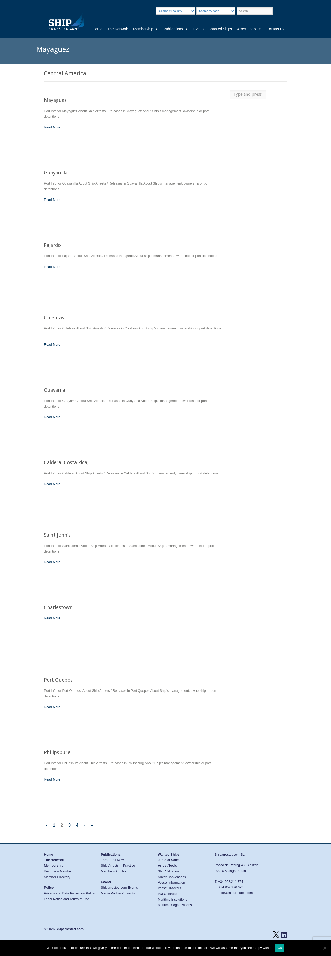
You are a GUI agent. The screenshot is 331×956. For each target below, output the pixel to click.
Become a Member (58, 871)
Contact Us (275, 29)
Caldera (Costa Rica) (66, 463)
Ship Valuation (168, 871)
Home (97, 29)
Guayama (54, 390)
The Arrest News (113, 860)
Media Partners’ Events (118, 893)
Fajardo (52, 245)
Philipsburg (57, 752)
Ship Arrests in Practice (118, 865)
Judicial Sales (169, 860)
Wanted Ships (220, 29)
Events (199, 29)
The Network (118, 29)
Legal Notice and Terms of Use (66, 899)
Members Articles (113, 871)
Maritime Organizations (175, 905)
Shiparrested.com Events (119, 887)
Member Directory (57, 877)
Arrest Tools (249, 29)
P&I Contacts (167, 894)
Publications (175, 29)
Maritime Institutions (172, 899)
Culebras (54, 318)
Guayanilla (55, 173)
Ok (279, 948)
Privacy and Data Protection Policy (69, 893)
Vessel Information (171, 882)
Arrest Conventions (172, 877)
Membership (145, 29)
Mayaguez (55, 100)
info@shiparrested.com (236, 893)
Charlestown (58, 608)
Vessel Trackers (169, 888)
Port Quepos (58, 680)
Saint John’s (57, 535)
